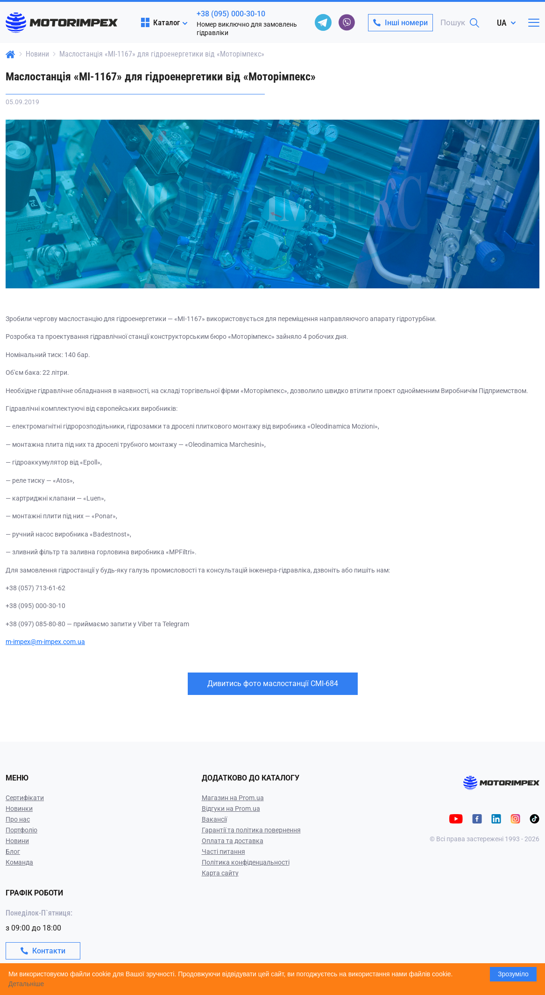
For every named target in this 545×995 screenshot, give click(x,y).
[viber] (346, 22)
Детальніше (26, 984)
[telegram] (323, 22)
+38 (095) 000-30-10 (231, 13)
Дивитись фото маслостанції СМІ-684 (272, 683)
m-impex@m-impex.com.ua (45, 641)
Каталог (160, 22)
